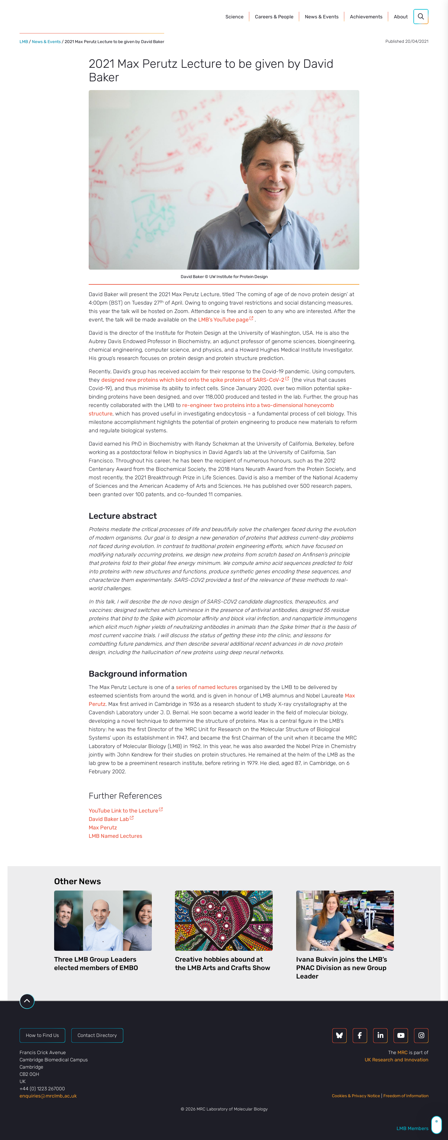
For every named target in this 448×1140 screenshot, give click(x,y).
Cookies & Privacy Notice (356, 1095)
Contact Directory (97, 1035)
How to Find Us (42, 1035)
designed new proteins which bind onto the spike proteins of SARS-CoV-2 (192, 380)
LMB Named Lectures (115, 836)
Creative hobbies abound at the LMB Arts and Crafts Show (222, 963)
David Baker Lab (109, 819)
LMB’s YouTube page (223, 319)
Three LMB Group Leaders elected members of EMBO (96, 963)
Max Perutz (103, 827)
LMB (24, 41)
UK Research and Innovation (396, 1060)
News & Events (46, 41)
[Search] (421, 16)
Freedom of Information (405, 1095)
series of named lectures (206, 687)
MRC (402, 1052)
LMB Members (412, 1128)
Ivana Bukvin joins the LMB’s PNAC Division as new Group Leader (341, 967)
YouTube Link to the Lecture (123, 810)
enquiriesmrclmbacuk (48, 1096)
